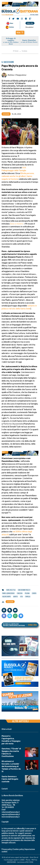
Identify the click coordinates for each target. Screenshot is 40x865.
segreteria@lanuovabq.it (11, 814)
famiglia (27, 596)
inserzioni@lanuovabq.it (11, 816)
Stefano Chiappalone (17, 75)
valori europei (6, 596)
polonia (27, 593)
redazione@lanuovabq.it (11, 812)
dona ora (30, 23)
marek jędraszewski (8, 593)
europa (34, 593)
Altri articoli (20, 721)
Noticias (11, 27)
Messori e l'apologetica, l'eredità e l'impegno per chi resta (11, 740)
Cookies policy (18, 849)
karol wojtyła (10, 590)
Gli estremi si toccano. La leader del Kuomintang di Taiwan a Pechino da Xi (11, 766)
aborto (15, 596)
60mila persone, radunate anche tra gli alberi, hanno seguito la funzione (18, 176)
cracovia (19, 593)
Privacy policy (7, 849)
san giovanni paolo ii (24, 590)
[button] (20, 32)
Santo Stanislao (29, 40)
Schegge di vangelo (11, 39)
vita (21, 596)
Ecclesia (24, 51)
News (11, 23)
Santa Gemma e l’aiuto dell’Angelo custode (10, 779)
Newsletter (29, 27)
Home (15, 51)
